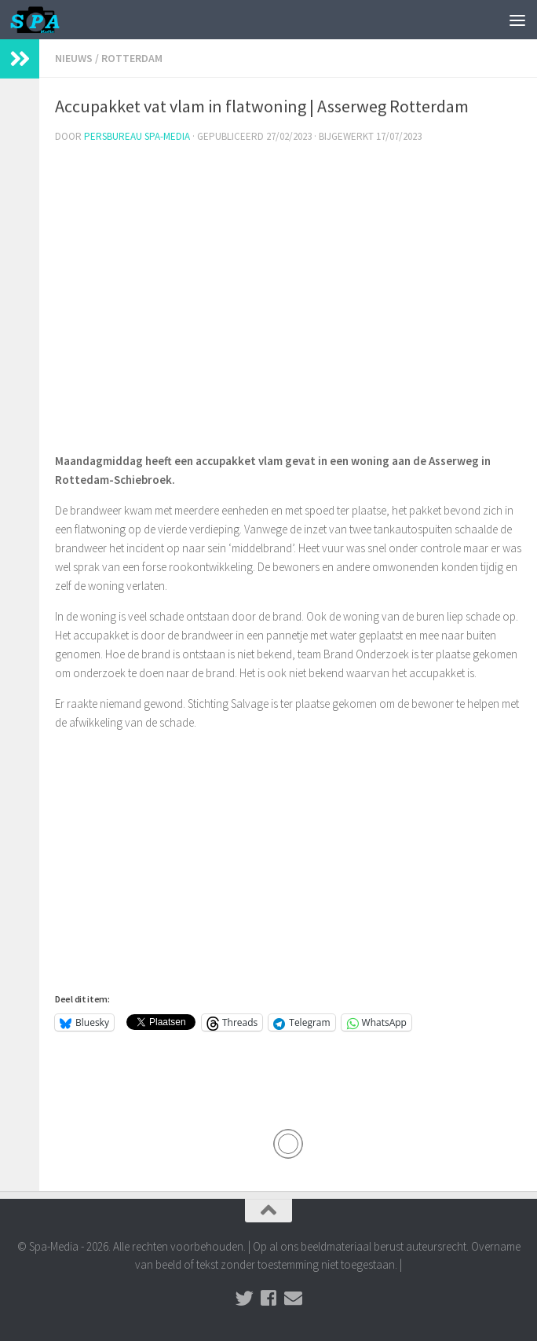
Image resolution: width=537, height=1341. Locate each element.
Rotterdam (132, 58)
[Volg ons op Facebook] (269, 1298)
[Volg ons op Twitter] (245, 1298)
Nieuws (74, 58)
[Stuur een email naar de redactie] (293, 1298)
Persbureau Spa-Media (137, 136)
